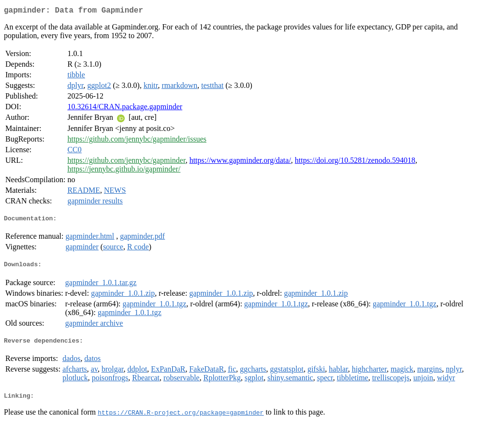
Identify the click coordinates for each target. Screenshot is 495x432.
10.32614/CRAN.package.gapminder (124, 108)
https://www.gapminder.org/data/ (240, 162)
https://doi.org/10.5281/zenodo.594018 (355, 162)
